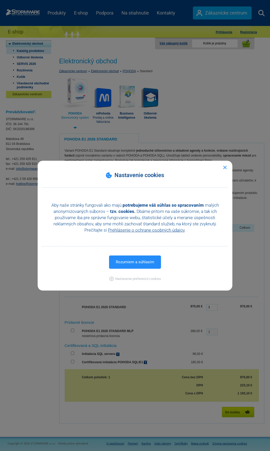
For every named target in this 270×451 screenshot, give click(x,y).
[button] (135, 279)
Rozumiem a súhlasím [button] (135, 262)
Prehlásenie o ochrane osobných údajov (146, 230)
